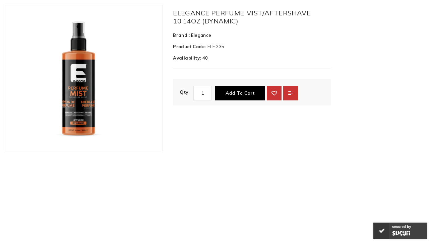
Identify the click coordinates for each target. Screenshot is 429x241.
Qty (184, 92)
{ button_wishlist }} (274, 93)
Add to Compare (290, 93)
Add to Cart (240, 93)
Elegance (201, 35)
